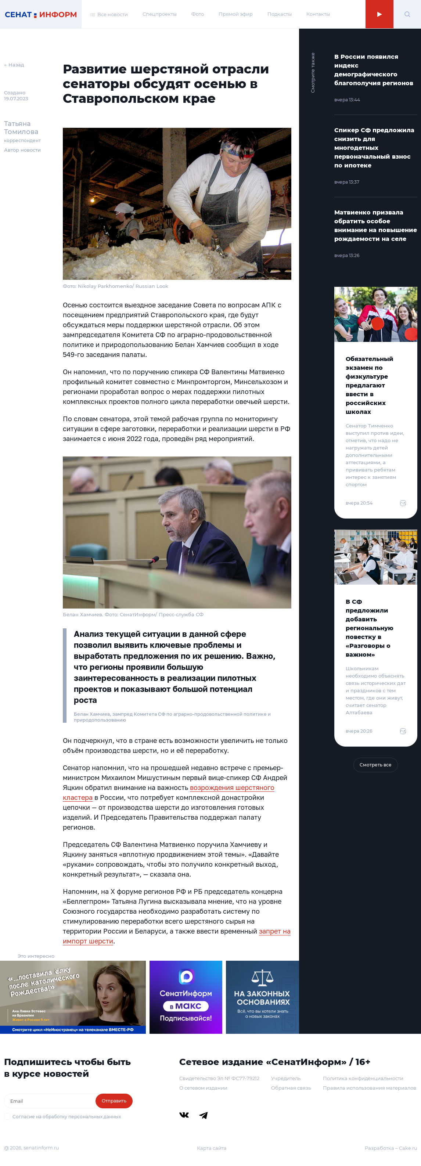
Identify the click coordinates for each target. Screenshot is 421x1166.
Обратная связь (291, 1088)
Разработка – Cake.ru (391, 1148)
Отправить (114, 1101)
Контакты (318, 14)
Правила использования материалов (369, 1088)
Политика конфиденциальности (363, 1078)
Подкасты (279, 14)
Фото (197, 14)
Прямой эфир (236, 14)
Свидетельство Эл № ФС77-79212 (219, 1078)
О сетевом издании (203, 1088)
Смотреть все (376, 765)
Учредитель (286, 1078)
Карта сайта (212, 1148)
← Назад (14, 65)
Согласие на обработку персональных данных (66, 1116)
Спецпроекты (160, 14)
